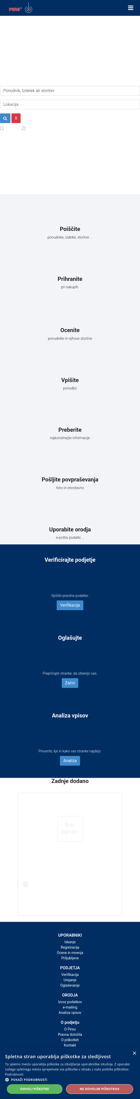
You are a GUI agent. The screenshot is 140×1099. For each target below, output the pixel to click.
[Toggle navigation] (131, 8)
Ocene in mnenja (70, 953)
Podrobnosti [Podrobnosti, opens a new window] (14, 1074)
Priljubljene (70, 958)
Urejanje (70, 980)
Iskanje (69, 942)
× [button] (134, 1053)
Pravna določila (70, 1034)
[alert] (70, 1073)
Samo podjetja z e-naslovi (49, 128)
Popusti (11, 128)
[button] (70, 1079)
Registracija (70, 947)
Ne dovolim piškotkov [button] (99, 1089)
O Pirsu (70, 1029)
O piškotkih (70, 1040)
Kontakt (70, 1045)
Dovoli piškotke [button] (34, 1089)
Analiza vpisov (70, 1013)
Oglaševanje (70, 985)
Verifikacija (70, 605)
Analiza (69, 760)
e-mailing (70, 1007)
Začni (70, 683)
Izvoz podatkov (70, 1002)
